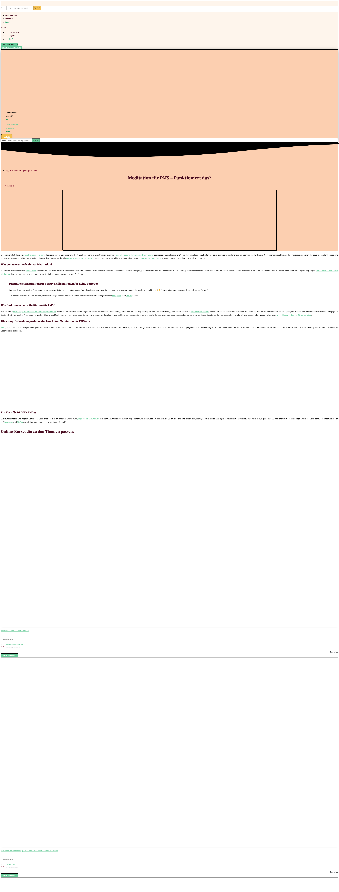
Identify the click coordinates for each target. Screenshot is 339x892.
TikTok (129, 295)
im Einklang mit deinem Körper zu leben (294, 315)
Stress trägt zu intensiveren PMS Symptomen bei (34, 311)
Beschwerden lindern (200, 311)
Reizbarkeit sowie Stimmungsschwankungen (134, 255)
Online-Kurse (11, 15)
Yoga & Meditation (13, 170)
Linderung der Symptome (149, 258)
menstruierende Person (33, 255)
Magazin (9, 18)
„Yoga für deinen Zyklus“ (88, 419)
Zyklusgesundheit (30, 170)
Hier (3, 327)
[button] (169, 27)
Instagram (116, 295)
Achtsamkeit (31, 271)
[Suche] (37, 8)
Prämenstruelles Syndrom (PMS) (80, 258)
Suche (3, 8)
